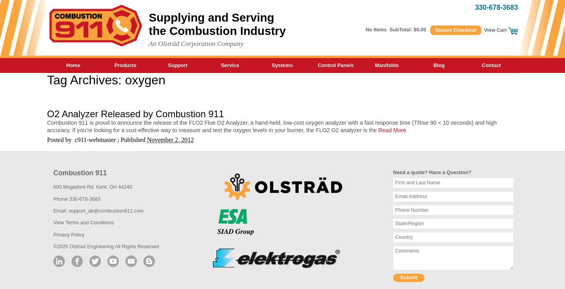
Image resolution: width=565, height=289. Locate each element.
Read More (392, 130)
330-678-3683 (496, 7)
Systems (282, 65)
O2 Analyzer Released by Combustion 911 (135, 114)
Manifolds (387, 65)
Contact (491, 65)
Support (177, 65)
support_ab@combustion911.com (106, 211)
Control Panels (336, 65)
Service (230, 65)
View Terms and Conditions (83, 222)
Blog (439, 65)
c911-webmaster (95, 139)
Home (73, 65)
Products (125, 65)
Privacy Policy (69, 235)
